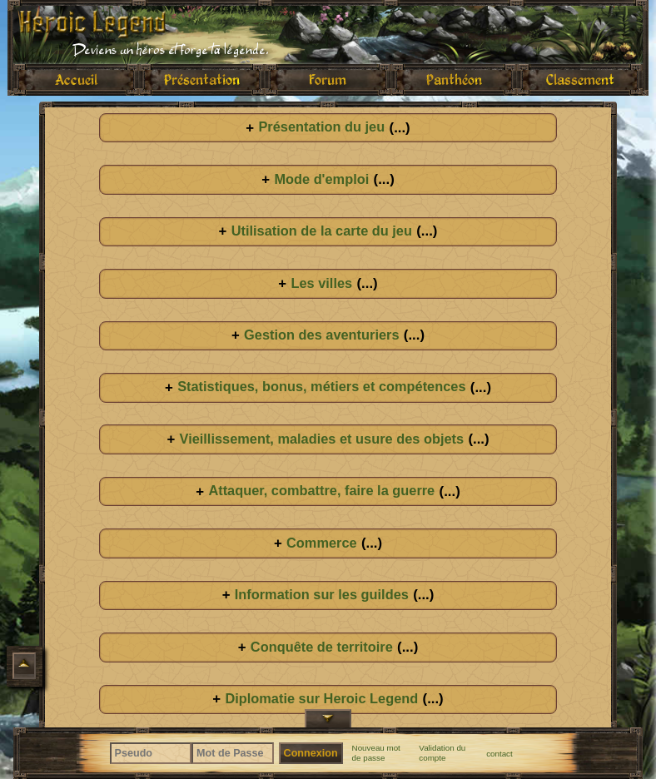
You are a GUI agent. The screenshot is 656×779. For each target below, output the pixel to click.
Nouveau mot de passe (376, 752)
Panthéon (454, 79)
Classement (580, 79)
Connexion (311, 753)
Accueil (76, 79)
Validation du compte (442, 752)
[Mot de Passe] (232, 753)
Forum (327, 79)
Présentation (202, 79)
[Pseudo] (151, 753)
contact (499, 753)
